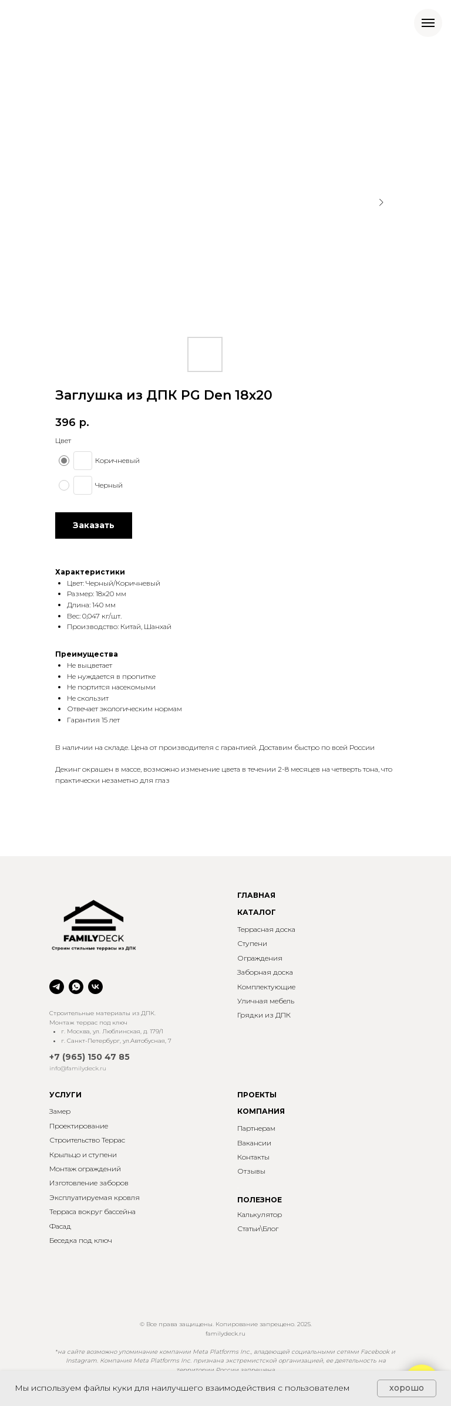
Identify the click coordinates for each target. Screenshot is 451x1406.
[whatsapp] (76, 986)
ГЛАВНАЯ (256, 895)
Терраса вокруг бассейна (92, 1211)
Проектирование (78, 1125)
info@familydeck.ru (77, 1068)
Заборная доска (265, 972)
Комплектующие (266, 986)
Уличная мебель (265, 1000)
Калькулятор (259, 1214)
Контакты (253, 1156)
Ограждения (259, 958)
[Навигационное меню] (428, 23)
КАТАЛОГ (256, 912)
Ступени (252, 943)
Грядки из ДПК (264, 1014)
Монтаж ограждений (85, 1168)
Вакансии (254, 1142)
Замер (59, 1111)
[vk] (95, 986)
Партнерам (256, 1128)
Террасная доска (266, 929)
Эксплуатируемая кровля (94, 1197)
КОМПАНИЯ (261, 1111)
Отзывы (251, 1171)
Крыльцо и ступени (83, 1154)
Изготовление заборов (89, 1182)
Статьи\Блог (257, 1228)
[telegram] (56, 986)
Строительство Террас (87, 1139)
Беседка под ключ (80, 1240)
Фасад (60, 1226)
